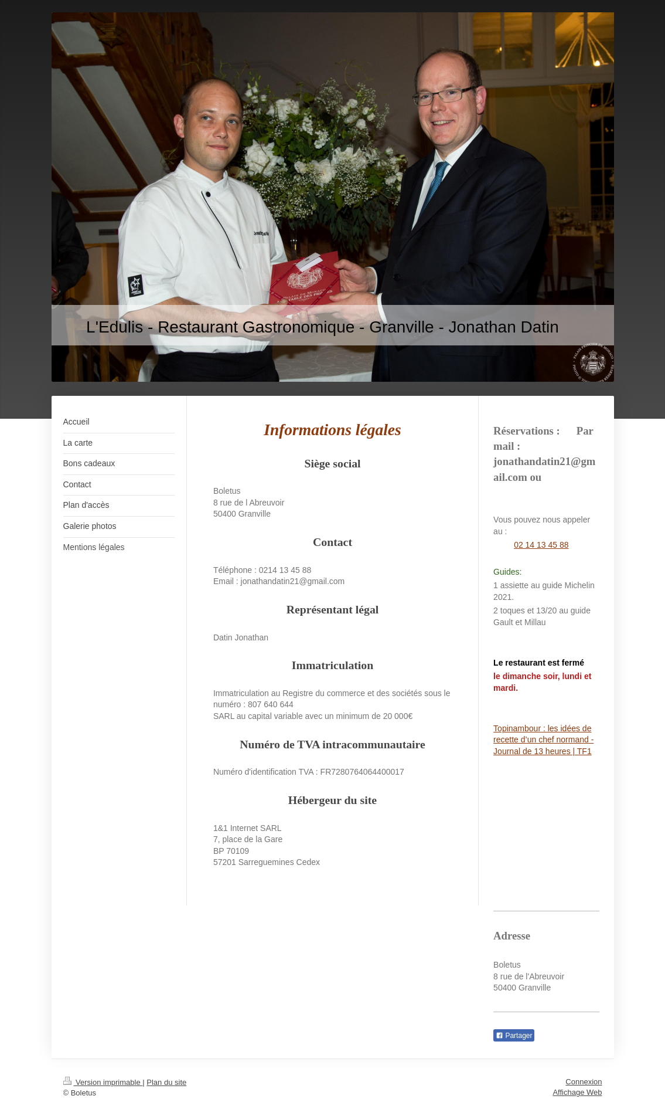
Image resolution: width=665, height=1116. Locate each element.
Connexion (583, 1081)
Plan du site (166, 1082)
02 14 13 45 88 (541, 544)
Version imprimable (103, 1082)
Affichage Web (577, 1092)
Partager (514, 1036)
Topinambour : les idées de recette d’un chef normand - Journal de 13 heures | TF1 (543, 740)
